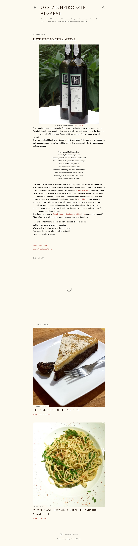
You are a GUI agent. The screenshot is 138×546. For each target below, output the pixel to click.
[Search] (103, 6)
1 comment (43, 518)
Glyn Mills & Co (83, 190)
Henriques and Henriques (75, 214)
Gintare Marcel (75, 539)
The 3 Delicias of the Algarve (56, 410)
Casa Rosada (78, 125)
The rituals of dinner (45, 249)
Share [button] (35, 246)
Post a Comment (45, 414)
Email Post (43, 246)
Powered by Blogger (69, 534)
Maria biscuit (82, 199)
